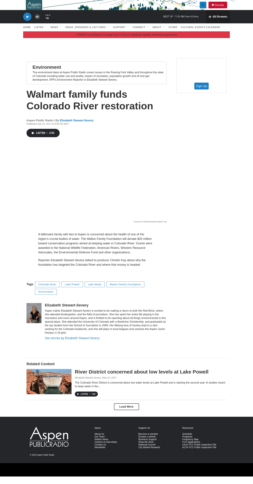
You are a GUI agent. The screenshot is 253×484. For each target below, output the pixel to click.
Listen (38, 34)
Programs (187, 444)
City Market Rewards (149, 455)
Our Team (99, 444)
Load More (126, 414)
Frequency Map (190, 447)
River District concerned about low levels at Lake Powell (141, 379)
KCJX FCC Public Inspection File (199, 455)
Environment (46, 74)
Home (27, 34)
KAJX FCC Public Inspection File (199, 452)
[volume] (37, 24)
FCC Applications (191, 449)
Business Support (147, 447)
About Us (99, 441)
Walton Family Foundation (125, 292)
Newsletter (100, 455)
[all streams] (218, 24)
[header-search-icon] (204, 9)
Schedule (187, 441)
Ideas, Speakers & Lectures (85, 34)
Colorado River (47, 292)
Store (172, 34)
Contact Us (100, 452)
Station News (101, 447)
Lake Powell (72, 292)
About (156, 34)
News (54, 34)
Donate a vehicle (147, 444)
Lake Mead (94, 292)
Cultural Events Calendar (200, 34)
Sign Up (201, 93)
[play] (27, 24)
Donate (221, 9)
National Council (146, 452)
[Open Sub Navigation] (45, 34)
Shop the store (146, 449)
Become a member (148, 441)
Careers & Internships (105, 449)
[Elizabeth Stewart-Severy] (34, 321)
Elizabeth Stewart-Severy (77, 128)
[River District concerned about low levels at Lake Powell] (49, 389)
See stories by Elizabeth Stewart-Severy (72, 345)
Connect (139, 34)
